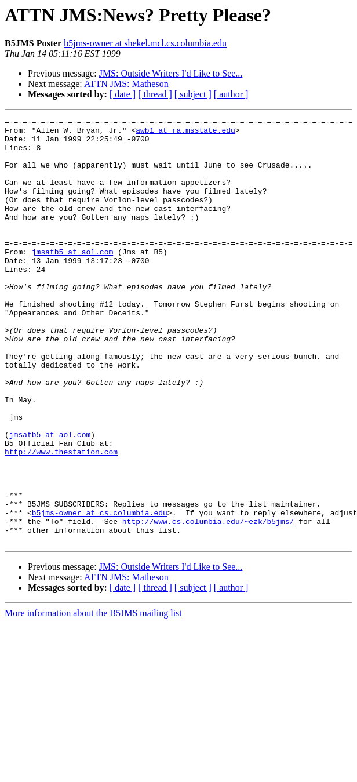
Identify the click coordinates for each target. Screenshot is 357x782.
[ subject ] (193, 94)
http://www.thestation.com (61, 519)
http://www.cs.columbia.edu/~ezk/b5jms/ (208, 603)
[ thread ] (155, 94)
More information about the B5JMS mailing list (93, 698)
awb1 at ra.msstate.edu (185, 133)
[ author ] (231, 94)
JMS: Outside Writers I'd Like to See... (171, 73)
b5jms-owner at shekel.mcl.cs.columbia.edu (145, 43)
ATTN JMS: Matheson (126, 84)
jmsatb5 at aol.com (72, 279)
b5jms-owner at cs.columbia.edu (99, 592)
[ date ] (123, 94)
